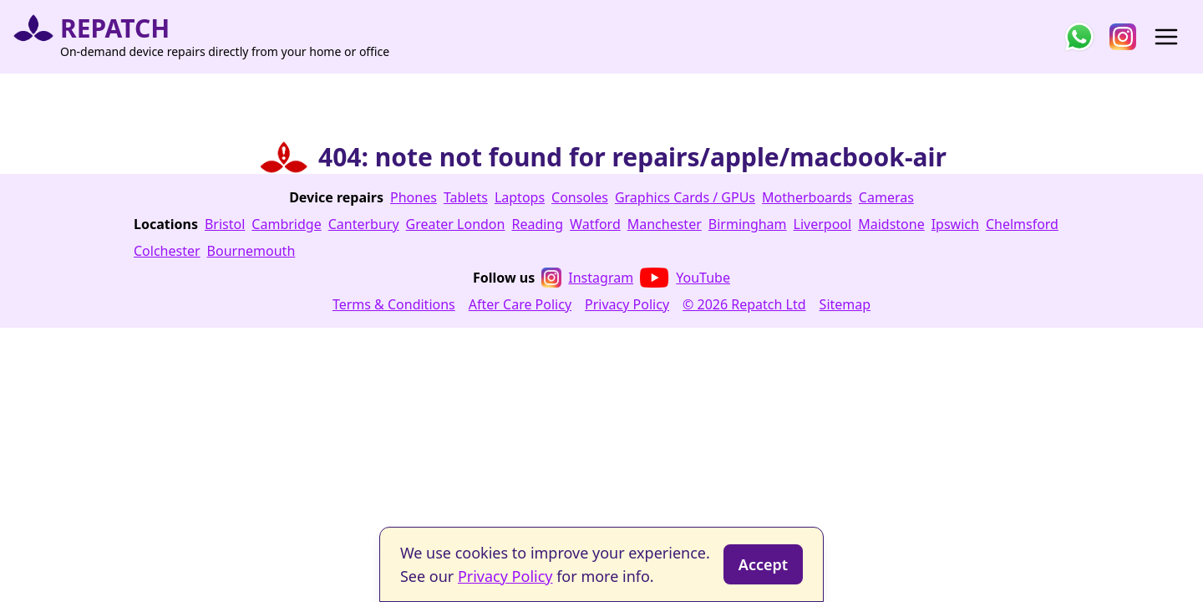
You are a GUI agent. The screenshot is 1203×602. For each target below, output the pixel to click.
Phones (413, 197)
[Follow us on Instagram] (1123, 37)
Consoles (579, 197)
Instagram (587, 278)
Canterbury (363, 224)
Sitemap (845, 304)
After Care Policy (520, 304)
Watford (595, 224)
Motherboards (807, 197)
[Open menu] (1166, 36)
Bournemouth (251, 251)
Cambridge (286, 224)
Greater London (455, 224)
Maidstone (891, 224)
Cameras (886, 197)
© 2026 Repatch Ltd (744, 304)
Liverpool (823, 224)
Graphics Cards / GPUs (685, 197)
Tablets (466, 197)
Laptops (520, 197)
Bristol (225, 224)
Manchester (664, 224)
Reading (537, 224)
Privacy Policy (627, 304)
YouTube (685, 278)
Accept (763, 564)
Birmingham (747, 224)
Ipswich (955, 224)
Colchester (167, 251)
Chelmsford (1022, 224)
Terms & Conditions (393, 304)
